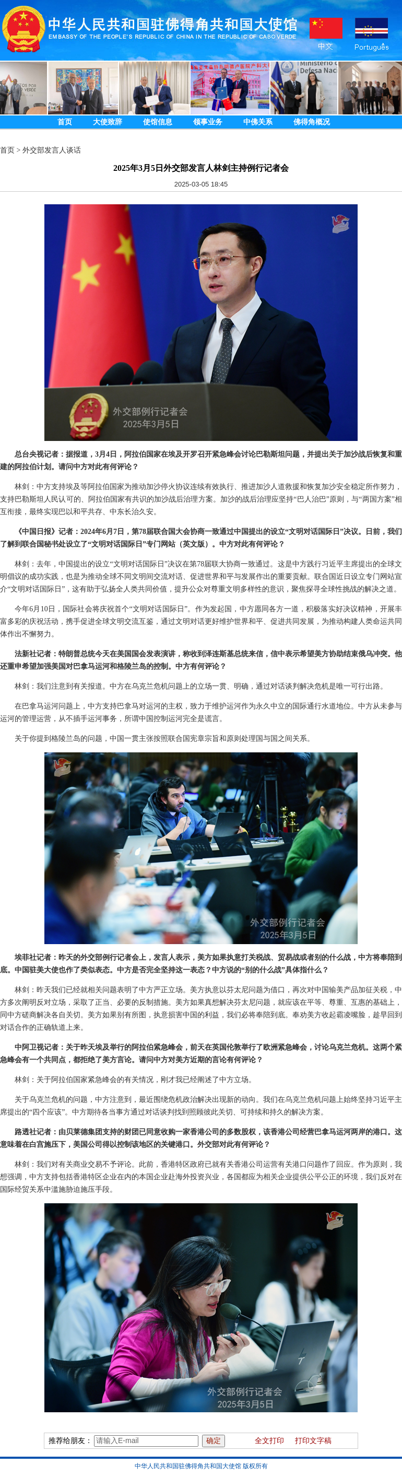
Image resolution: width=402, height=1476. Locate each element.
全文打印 (269, 1441)
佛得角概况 (311, 122)
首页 (64, 122)
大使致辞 (107, 122)
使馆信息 (157, 122)
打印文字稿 (313, 1441)
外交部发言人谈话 (51, 150)
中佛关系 (258, 122)
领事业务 (207, 122)
